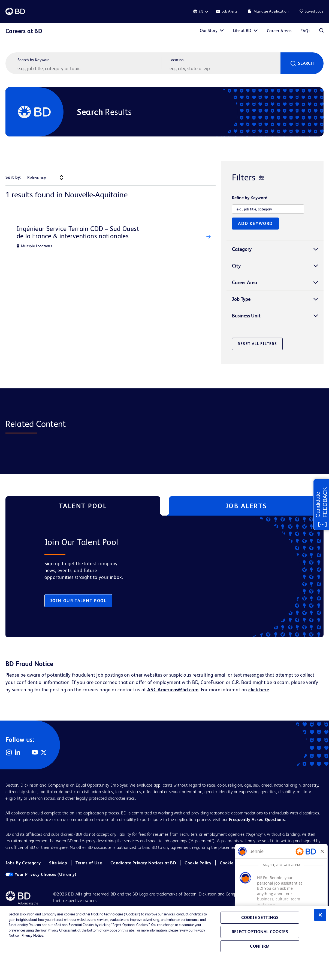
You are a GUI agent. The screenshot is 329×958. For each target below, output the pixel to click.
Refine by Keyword (249, 197)
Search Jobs (321, 31)
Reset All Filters (257, 343)
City (236, 266)
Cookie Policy (198, 862)
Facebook (26, 752)
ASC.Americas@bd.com (172, 689)
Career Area (244, 282)
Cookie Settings (284, 863)
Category (242, 249)
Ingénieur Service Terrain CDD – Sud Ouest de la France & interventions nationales (78, 232)
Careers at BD (23, 31)
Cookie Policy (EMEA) (241, 862)
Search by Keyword (33, 60)
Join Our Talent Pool (78, 600)
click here (258, 689)
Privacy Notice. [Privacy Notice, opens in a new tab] (33, 935)
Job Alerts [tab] (246, 506)
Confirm (260, 946)
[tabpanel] (153, 576)
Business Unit (246, 316)
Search (306, 63)
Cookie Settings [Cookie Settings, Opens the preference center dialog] (260, 917)
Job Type (241, 299)
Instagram (8, 752)
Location (177, 60)
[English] (201, 11)
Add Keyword (255, 223)
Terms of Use (89, 862)
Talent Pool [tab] (83, 506)
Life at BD (242, 30)
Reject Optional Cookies (260, 931)
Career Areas (279, 30)
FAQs (305, 30)
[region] (164, 932)
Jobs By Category (23, 862)
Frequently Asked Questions (257, 819)
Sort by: (13, 177)
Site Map (58, 862)
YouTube (35, 752)
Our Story (209, 30)
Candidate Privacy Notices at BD (143, 862)
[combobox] (224, 68)
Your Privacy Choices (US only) (40, 874)
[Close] (320, 915)
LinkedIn (17, 752)
